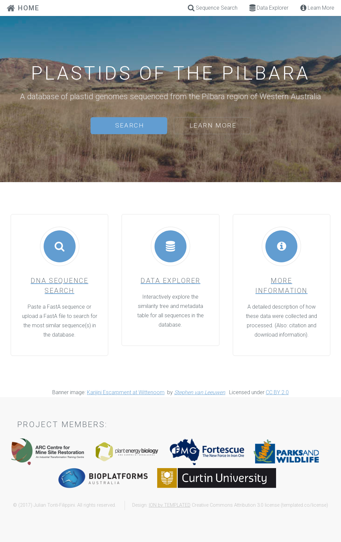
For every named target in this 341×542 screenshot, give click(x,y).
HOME (23, 8)
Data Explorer (268, 8)
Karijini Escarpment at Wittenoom (126, 392)
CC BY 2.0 (277, 392)
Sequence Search (212, 8)
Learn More (212, 125)
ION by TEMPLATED (169, 505)
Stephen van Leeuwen (199, 392)
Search (129, 125)
